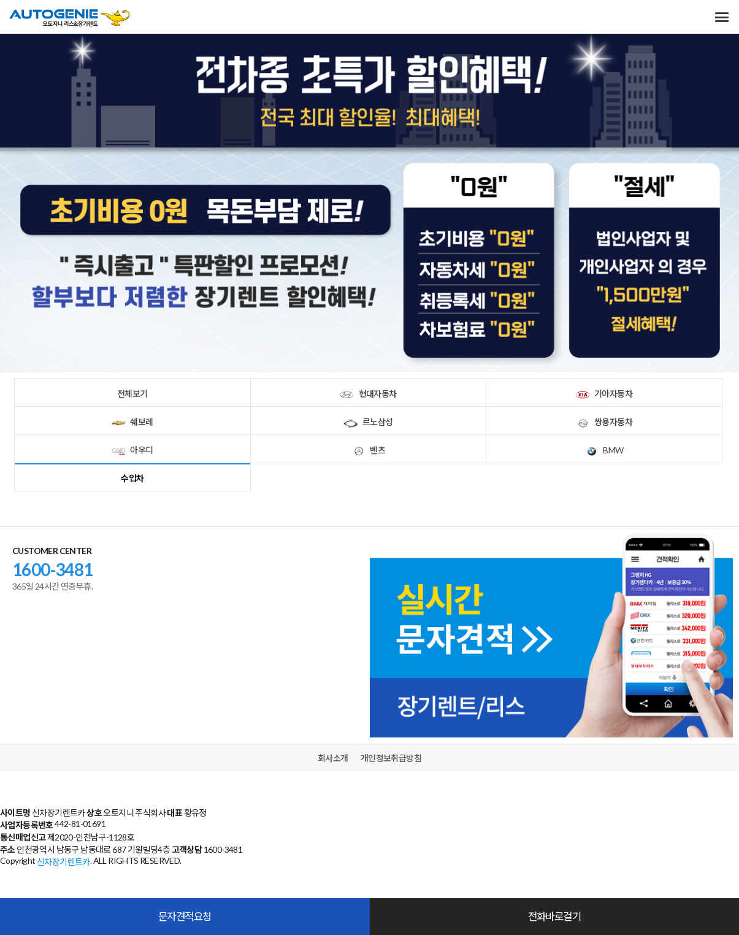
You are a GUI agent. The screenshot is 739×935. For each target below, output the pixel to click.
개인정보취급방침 (391, 758)
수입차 (132, 478)
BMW (603, 449)
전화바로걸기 (554, 916)
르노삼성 (367, 421)
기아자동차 (604, 393)
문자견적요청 (184, 916)
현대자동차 (368, 393)
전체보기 (132, 393)
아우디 (132, 449)
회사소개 (333, 758)
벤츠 (368, 449)
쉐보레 (132, 421)
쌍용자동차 (604, 421)
